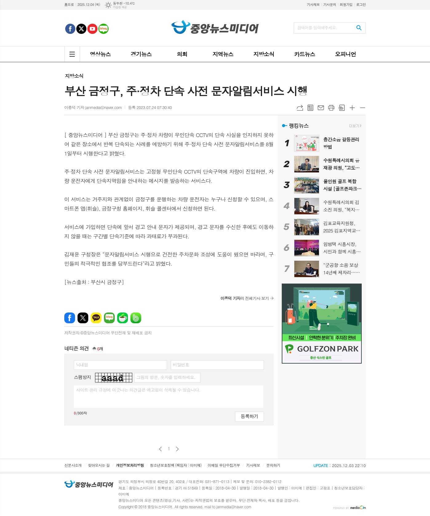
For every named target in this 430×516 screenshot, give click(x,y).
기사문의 (329, 4)
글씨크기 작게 (363, 108)
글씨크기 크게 (352, 108)
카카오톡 (96, 317)
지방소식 (74, 75)
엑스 (83, 317)
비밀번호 (181, 364)
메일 (321, 108)
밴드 (135, 317)
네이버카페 (122, 317)
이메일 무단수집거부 (224, 465)
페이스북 (69, 317)
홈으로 (69, 4)
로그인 (361, 4)
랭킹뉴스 (299, 125)
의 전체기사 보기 (245, 298)
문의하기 (273, 465)
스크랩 (342, 108)
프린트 (331, 108)
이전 (160, 449)
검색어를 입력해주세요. (317, 28)
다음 (177, 449)
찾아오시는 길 (99, 465)
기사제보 (313, 4)
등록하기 (249, 416)
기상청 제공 (120, 7)
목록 (310, 108)
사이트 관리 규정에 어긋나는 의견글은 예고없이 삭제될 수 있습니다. (138, 390)
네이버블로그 (109, 317)
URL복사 (300, 108)
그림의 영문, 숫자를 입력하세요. (165, 377)
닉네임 (82, 364)
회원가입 (346, 4)
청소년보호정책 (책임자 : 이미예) (175, 465)
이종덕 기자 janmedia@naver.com (93, 107)
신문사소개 (73, 465)
